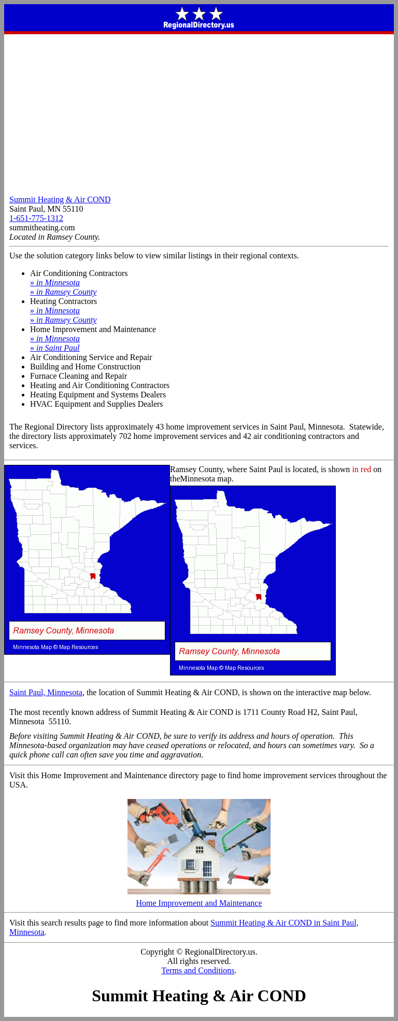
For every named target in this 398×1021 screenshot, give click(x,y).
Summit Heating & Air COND (60, 199)
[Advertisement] (199, 112)
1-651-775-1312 (36, 218)
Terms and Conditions (197, 970)
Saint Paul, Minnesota (45, 692)
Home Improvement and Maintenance (199, 899)
